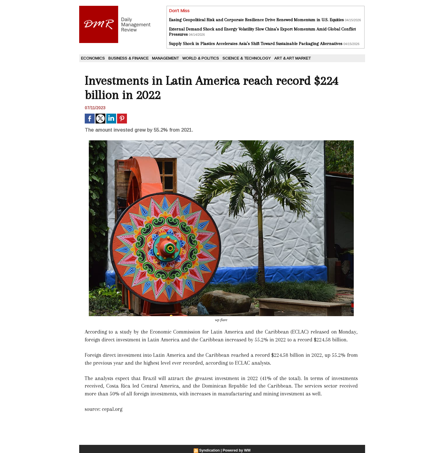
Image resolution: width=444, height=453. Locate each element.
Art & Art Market (292, 58)
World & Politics (200, 58)
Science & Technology (246, 58)
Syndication (210, 450)
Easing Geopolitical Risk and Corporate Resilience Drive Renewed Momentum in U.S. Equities (256, 19)
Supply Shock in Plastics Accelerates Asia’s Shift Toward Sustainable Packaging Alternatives (255, 43)
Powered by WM (236, 450)
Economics (93, 58)
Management (165, 58)
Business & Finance (128, 58)
